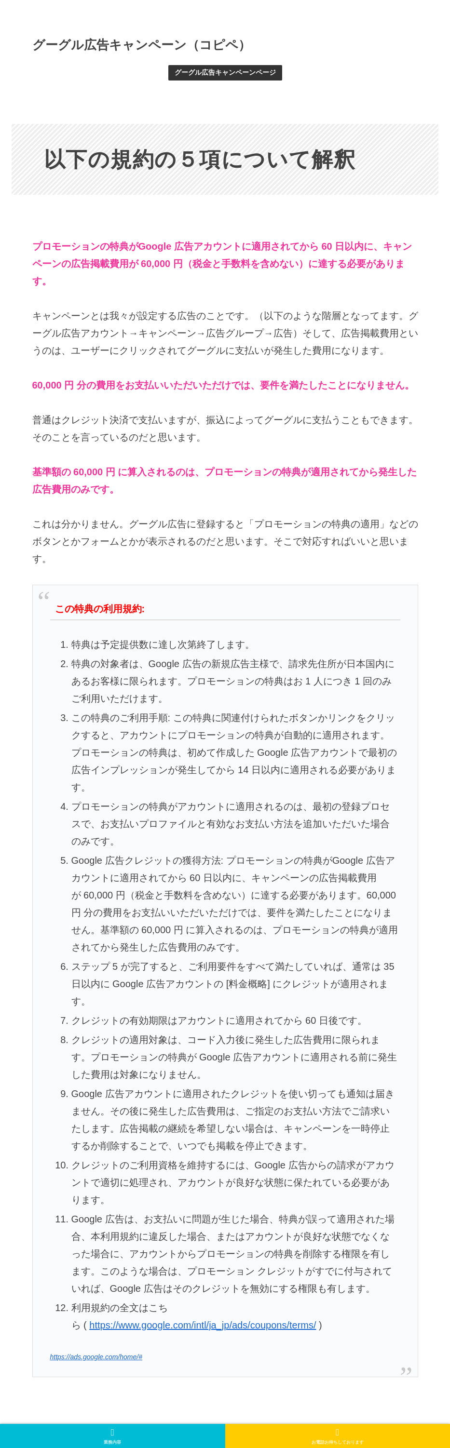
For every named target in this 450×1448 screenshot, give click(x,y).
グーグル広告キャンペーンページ (225, 72)
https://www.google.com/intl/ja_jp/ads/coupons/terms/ (202, 1325)
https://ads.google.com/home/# (96, 1357)
